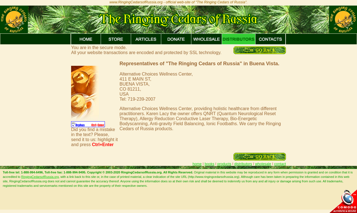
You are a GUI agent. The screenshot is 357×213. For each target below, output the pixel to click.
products (224, 164)
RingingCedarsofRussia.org (40, 176)
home (197, 164)
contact (280, 164)
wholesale (263, 164)
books (209, 164)
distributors (243, 164)
